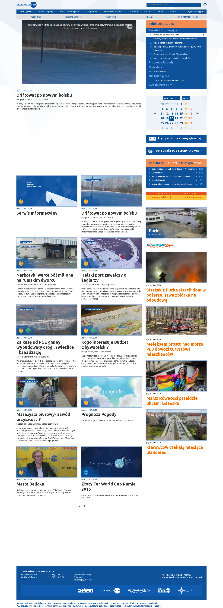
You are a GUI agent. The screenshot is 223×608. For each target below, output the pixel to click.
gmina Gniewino (27, 309)
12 (167, 113)
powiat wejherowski (29, 381)
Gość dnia (155, 67)
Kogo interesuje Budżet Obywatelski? (104, 345)
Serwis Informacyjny (36, 213)
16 (186, 113)
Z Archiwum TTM (160, 84)
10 (190, 108)
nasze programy (46, 12)
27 (171, 123)
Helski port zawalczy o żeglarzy (103, 277)
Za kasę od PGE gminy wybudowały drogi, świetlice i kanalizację (45, 347)
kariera (161, 12)
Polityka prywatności (83, 580)
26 (167, 123)
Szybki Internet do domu (187, 17)
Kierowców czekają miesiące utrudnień (174, 450)
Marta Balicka (30, 484)
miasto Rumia (26, 242)
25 (162, 123)
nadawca (134, 12)
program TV (91, 12)
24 (190, 118)
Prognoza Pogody (99, 414)
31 (176, 104)
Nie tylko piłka (159, 76)
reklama (147, 12)
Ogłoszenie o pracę (82, 575)
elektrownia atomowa (114, 12)
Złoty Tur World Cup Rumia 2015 (108, 486)
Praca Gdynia (35, 17)
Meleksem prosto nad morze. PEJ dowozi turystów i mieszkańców (175, 349)
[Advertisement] (47, 150)
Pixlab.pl (198, 577)
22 (181, 118)
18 (162, 118)
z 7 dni (172, 163)
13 (171, 113)
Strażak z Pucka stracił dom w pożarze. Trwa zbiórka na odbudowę (176, 295)
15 (181, 113)
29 (167, 104)
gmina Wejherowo (93, 180)
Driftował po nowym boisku (109, 213)
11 (162, 113)
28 (162, 104)
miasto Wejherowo (93, 309)
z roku (198, 163)
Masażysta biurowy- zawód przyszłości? (43, 417)
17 (190, 113)
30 (171, 104)
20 (171, 118)
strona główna (26, 12)
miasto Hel (90, 242)
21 (176, 118)
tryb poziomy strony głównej (179, 138)
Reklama (149, 17)
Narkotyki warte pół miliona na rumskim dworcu (44, 277)
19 (167, 118)
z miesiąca (185, 163)
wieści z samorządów (69, 12)
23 (186, 118)
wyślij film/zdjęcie (195, 12)
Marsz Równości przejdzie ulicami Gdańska (172, 401)
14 (176, 113)
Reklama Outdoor (73, 17)
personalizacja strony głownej (178, 150)
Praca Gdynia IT (111, 17)
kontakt (173, 12)
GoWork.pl (78, 577)
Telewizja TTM (186, 577)
